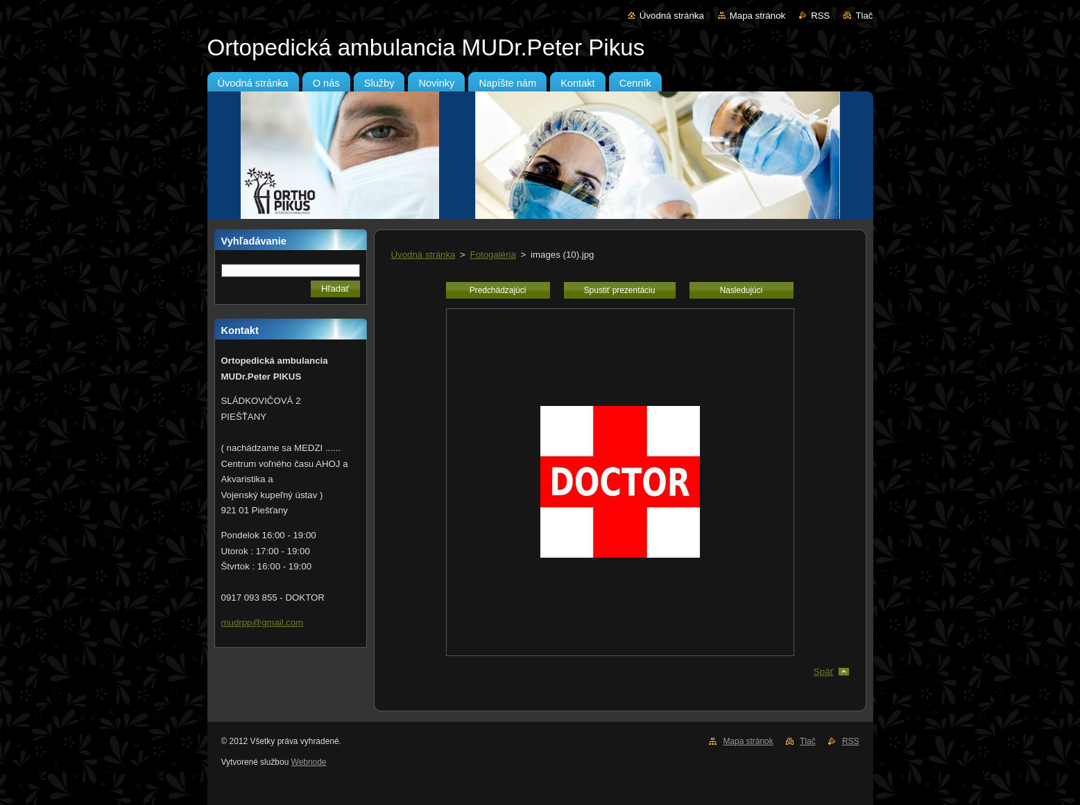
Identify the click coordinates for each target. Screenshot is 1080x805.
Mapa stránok (757, 15)
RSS (820, 15)
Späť (824, 671)
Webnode (309, 762)
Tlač (864, 15)
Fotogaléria (493, 254)
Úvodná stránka (672, 15)
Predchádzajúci (498, 290)
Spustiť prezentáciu (619, 290)
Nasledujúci (741, 290)
